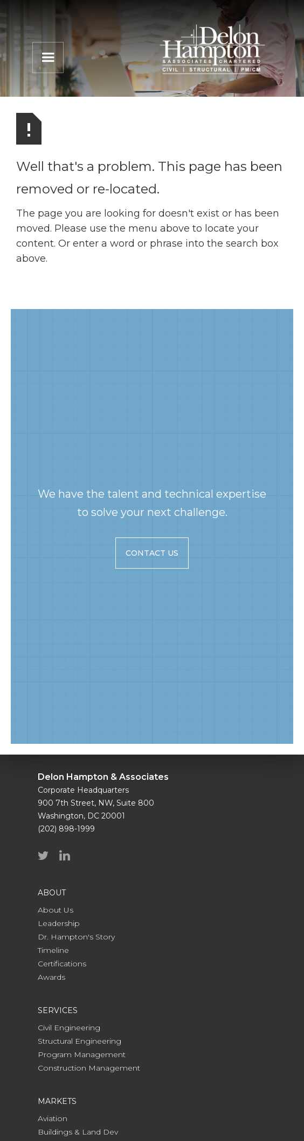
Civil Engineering (69, 1027)
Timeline (53, 950)
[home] (210, 49)
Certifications (62, 963)
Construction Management (89, 1068)
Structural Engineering (79, 1041)
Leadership (59, 923)
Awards (51, 977)
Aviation (52, 1118)
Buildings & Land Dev (78, 1132)
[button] (48, 57)
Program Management (82, 1054)
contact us (152, 553)
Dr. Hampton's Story (76, 937)
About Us (55, 910)
